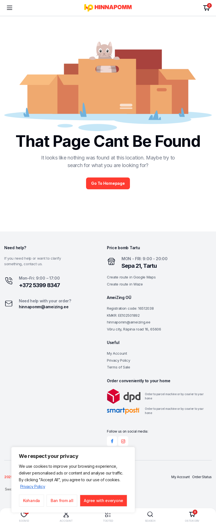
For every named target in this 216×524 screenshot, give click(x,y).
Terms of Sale (118, 367)
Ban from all (62, 500)
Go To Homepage (108, 183)
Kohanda (31, 500)
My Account (117, 353)
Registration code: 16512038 (130, 308)
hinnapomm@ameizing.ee (43, 306)
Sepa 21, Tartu (139, 265)
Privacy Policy (32, 486)
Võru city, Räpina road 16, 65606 (134, 329)
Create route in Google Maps (131, 277)
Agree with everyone (103, 500)
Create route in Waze (125, 284)
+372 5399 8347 (39, 285)
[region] (73, 480)
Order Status (202, 477)
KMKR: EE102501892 (123, 315)
